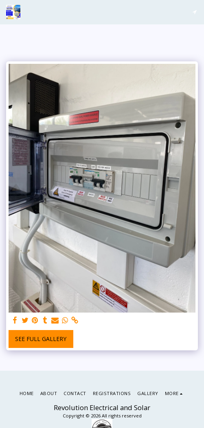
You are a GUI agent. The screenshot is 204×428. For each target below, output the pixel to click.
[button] (194, 12)
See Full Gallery (40, 339)
